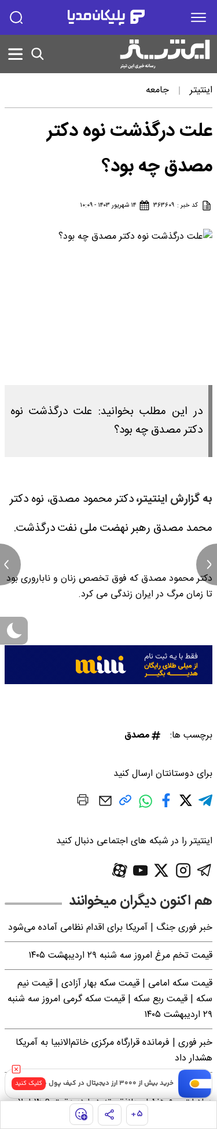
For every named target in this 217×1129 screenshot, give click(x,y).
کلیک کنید (28, 1083)
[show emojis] (81, 1114)
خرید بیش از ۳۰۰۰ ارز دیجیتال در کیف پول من (106, 1083)
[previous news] (10, 564)
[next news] (206, 564)
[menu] (198, 17)
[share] (110, 1115)
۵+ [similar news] (137, 1114)
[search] (16, 17)
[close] (16, 1069)
